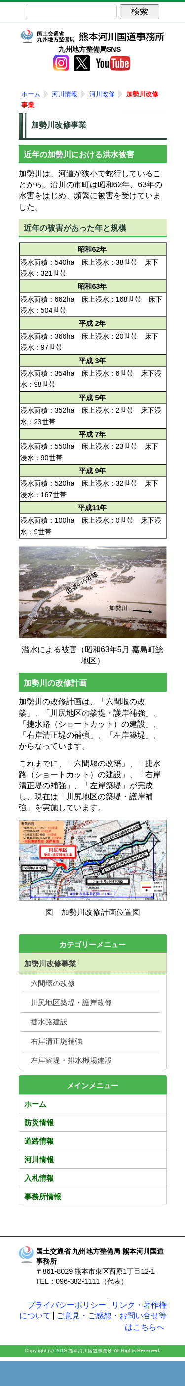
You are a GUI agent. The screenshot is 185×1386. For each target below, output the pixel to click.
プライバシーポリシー (66, 1305)
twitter (82, 63)
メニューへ (92, 1373)
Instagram (61, 63)
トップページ (43, 1373)
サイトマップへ (142, 1373)
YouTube (113, 63)
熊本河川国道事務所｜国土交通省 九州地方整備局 (93, 36)
